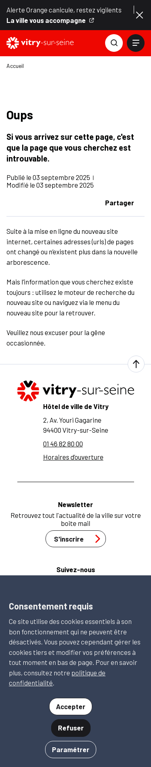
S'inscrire (79, 539)
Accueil (15, 66)
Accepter (70, 706)
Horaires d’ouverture (73, 457)
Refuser (71, 728)
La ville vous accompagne (50, 20)
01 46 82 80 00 (63, 444)
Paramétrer (70, 749)
